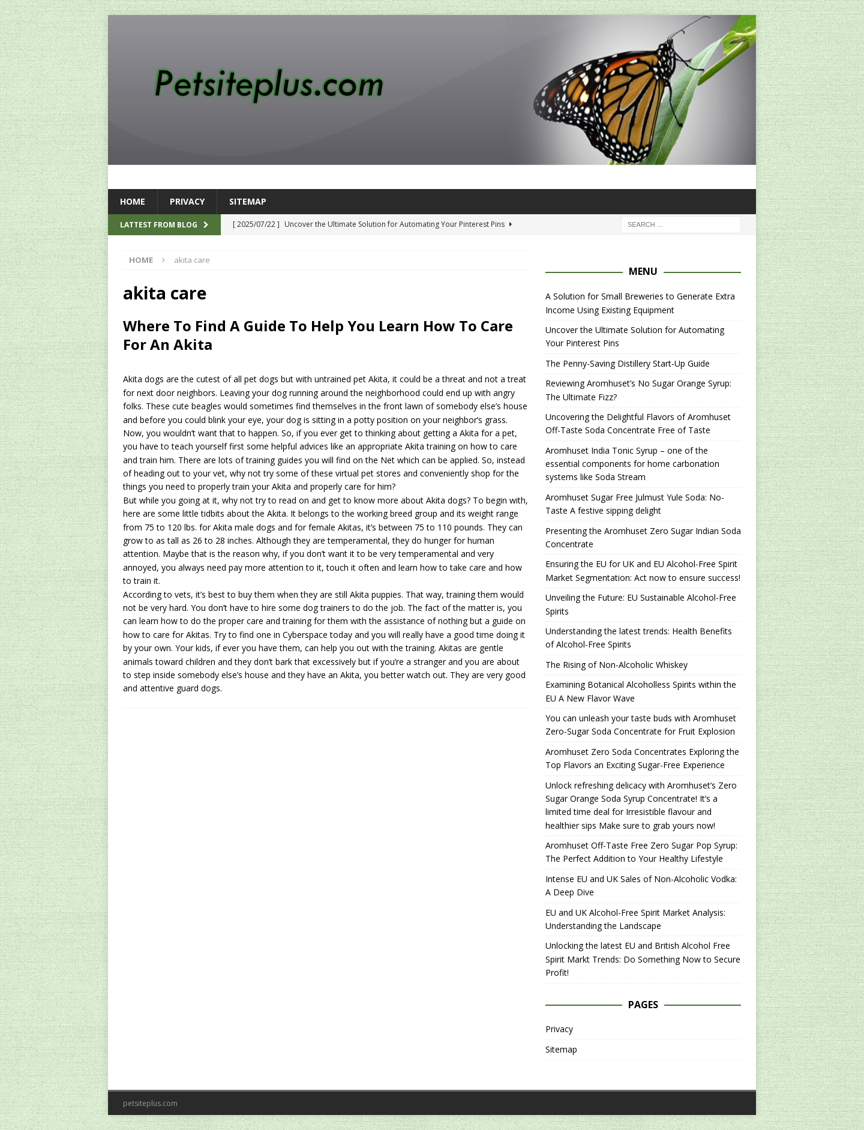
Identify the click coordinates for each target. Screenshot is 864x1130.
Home (132, 201)
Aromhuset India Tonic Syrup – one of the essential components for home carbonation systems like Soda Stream (632, 464)
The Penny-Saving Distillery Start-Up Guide (627, 363)
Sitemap (247, 201)
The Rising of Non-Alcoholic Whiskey (616, 664)
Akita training (430, 446)
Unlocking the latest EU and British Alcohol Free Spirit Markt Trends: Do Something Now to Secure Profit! (642, 959)
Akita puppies (375, 594)
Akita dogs (446, 500)
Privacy (187, 201)
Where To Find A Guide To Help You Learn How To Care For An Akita (318, 335)
